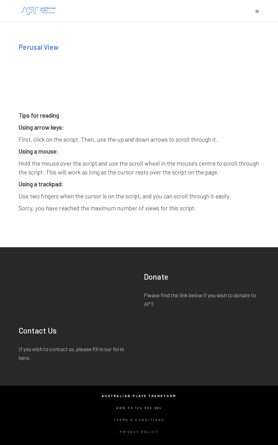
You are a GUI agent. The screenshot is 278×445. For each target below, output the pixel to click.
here (24, 358)
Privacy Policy (139, 432)
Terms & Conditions (139, 420)
